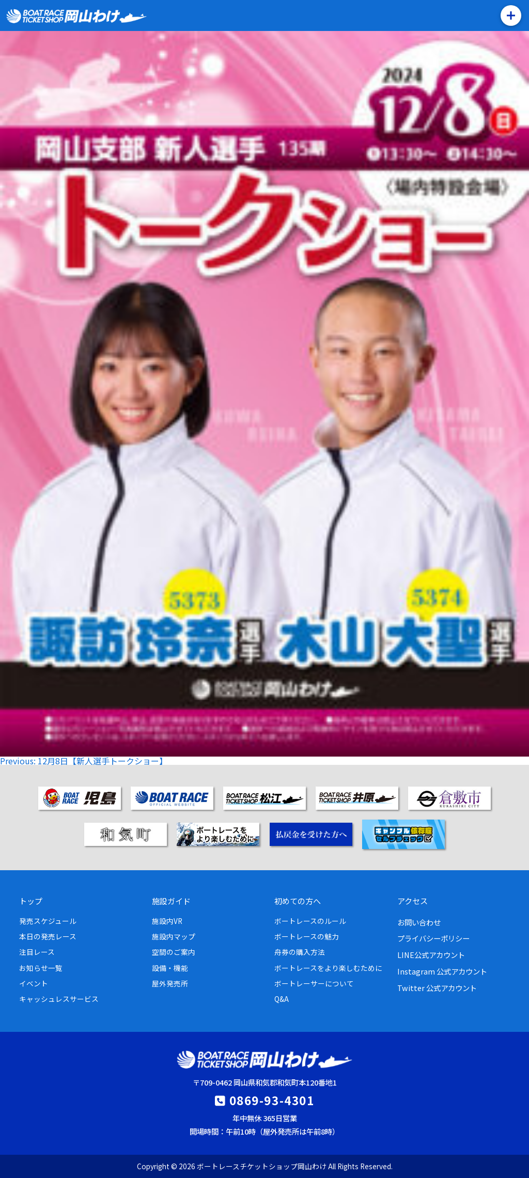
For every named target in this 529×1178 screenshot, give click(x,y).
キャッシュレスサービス (59, 999)
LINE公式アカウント (431, 954)
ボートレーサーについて (314, 983)
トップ (30, 900)
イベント (33, 983)
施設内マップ (173, 936)
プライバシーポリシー (433, 938)
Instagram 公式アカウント (442, 971)
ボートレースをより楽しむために (328, 968)
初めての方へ (297, 900)
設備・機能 (170, 968)
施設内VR (167, 921)
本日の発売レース (47, 936)
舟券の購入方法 (299, 952)
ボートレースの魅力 (306, 936)
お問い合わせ (419, 922)
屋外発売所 (170, 983)
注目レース (37, 952)
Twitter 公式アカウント (437, 987)
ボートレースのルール (310, 921)
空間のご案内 (173, 952)
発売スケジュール (47, 921)
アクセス (412, 900)
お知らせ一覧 (41, 968)
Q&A (281, 999)
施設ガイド (171, 900)
